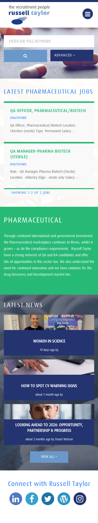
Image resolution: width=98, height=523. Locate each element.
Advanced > (64, 55)
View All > (49, 457)
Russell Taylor (29, 14)
